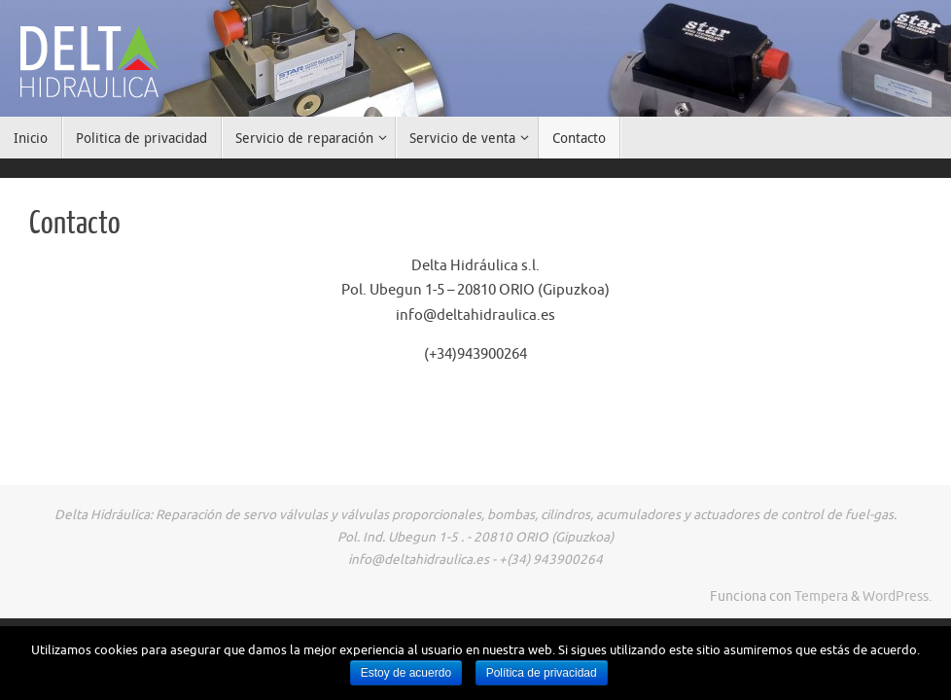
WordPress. (897, 596)
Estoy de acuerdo (406, 673)
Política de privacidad (541, 673)
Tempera (821, 596)
